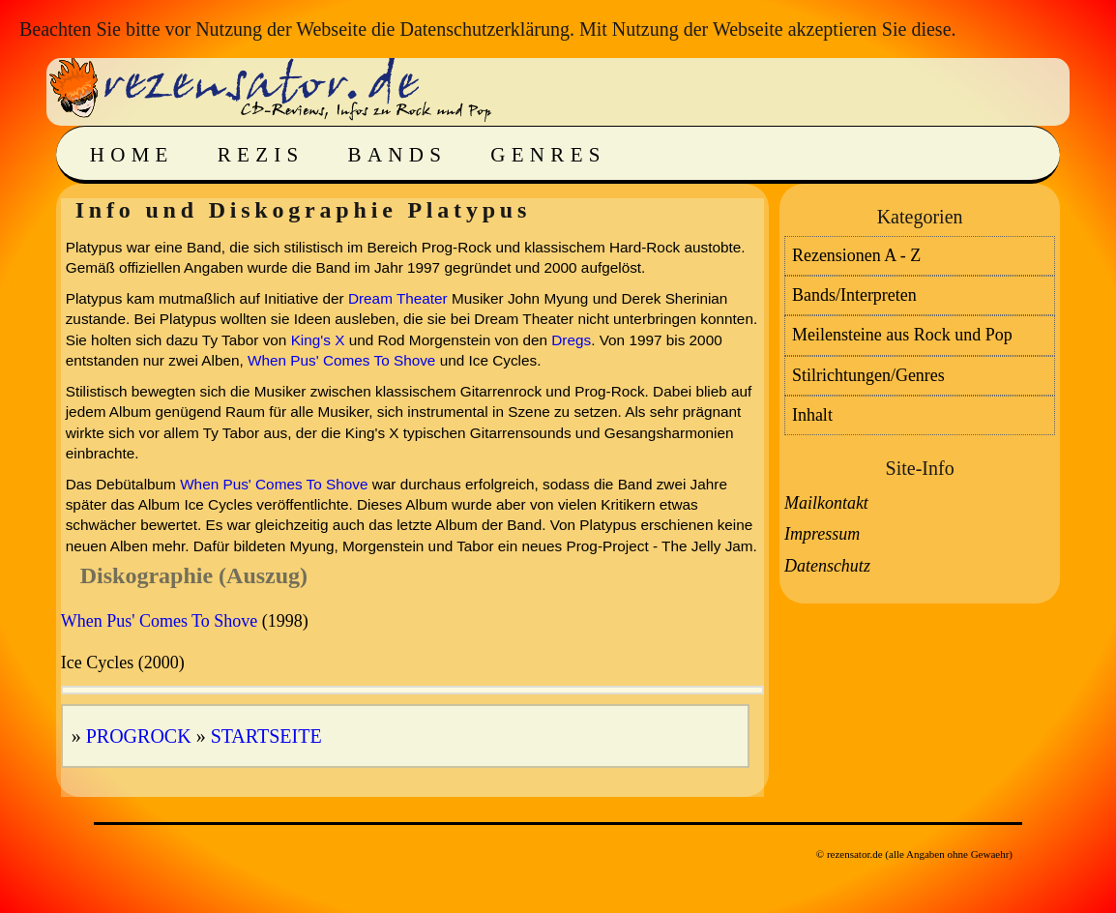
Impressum (822, 534)
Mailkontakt (826, 503)
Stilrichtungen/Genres (868, 375)
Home (132, 154)
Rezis (261, 154)
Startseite (266, 736)
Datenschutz (827, 565)
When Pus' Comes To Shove (341, 360)
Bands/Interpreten (854, 295)
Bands (398, 154)
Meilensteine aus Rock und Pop (902, 334)
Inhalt (812, 415)
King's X (318, 340)
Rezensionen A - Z (856, 255)
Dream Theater (398, 298)
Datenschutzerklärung (484, 29)
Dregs (571, 340)
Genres (547, 154)
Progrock (138, 736)
